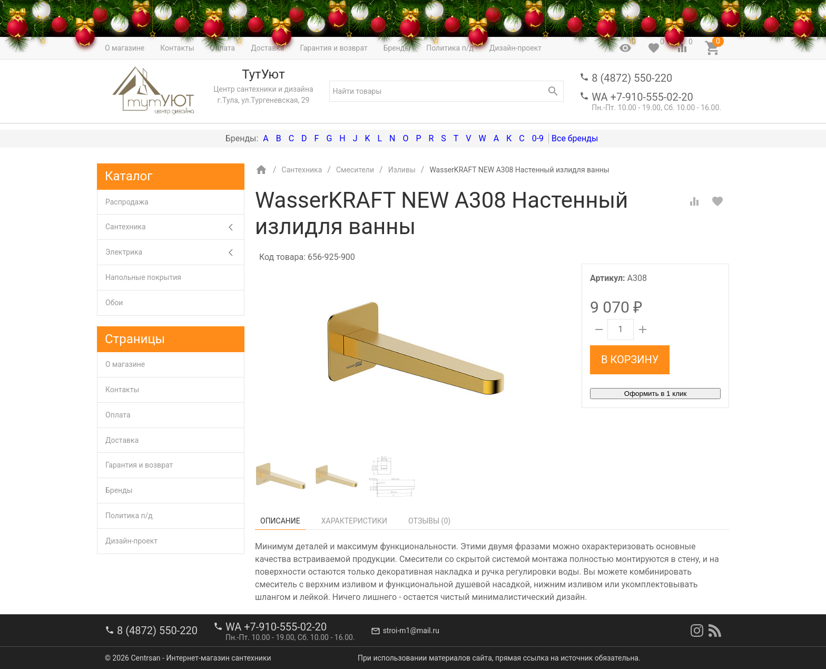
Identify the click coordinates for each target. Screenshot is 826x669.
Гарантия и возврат (139, 465)
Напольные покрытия (143, 277)
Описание (280, 521)
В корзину (629, 359)
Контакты (122, 389)
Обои (114, 302)
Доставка (122, 440)
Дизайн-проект (131, 541)
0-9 (538, 138)
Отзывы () (429, 521)
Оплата (118, 415)
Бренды (119, 490)
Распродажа (127, 202)
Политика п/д (129, 515)
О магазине (125, 364)
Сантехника (174, 227)
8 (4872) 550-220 (632, 78)
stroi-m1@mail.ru (411, 630)
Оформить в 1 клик (655, 393)
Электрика (174, 252)
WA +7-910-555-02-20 (642, 97)
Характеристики (354, 521)
